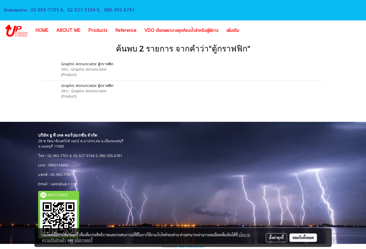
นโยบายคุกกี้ (84, 240)
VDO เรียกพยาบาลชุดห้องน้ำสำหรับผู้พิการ (181, 30)
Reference (125, 30)
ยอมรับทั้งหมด (303, 237)
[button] (251, 31)
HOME (42, 30)
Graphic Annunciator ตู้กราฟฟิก (87, 63)
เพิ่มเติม (232, 30)
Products (98, 30)
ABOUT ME (68, 30)
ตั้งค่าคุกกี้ (276, 237)
